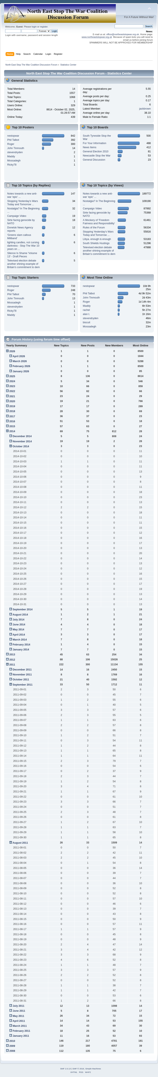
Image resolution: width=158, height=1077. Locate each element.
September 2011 (22, 684)
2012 (12, 659)
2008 (12, 1051)
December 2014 (22, 436)
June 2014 (19, 624)
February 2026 (21, 366)
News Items (89, 147)
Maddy (11, 156)
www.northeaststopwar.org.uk (97, 37)
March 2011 (20, 1026)
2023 (12, 386)
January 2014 (21, 649)
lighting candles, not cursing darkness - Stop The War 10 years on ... (23, 245)
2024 (12, 381)
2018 (12, 411)
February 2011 (21, 1030)
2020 (12, 401)
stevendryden (15, 152)
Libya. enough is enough (97, 239)
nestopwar (13, 135)
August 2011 (20, 842)
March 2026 (20, 361)
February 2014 (21, 644)
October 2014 (21, 446)
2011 (12, 664)
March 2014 (20, 639)
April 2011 (19, 1021)
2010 (12, 1041)
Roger (10, 144)
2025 (12, 376)
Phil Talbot (13, 139)
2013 (12, 654)
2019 (12, 406)
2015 (12, 426)
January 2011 (21, 1035)
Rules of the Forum (94, 227)
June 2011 (19, 1010)
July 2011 (18, 1005)
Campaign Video (16, 216)
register (44, 26)
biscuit (86, 322)
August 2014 (20, 614)
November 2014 (22, 441)
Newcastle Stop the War (96, 155)
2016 (12, 421)
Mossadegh (13, 160)
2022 (12, 391)
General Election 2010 (95, 151)
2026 (12, 351)
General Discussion (94, 159)
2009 (12, 1046)
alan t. (86, 314)
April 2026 (19, 356)
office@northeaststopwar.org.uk (122, 34)
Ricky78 (11, 164)
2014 (12, 431)
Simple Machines (93, 1068)
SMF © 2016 (78, 1068)
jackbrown (145, 108)
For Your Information (94, 143)
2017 (12, 416)
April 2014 (19, 634)
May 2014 (18, 629)
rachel (86, 310)
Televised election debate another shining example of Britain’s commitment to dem (23, 264)
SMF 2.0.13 (65, 1068)
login (34, 26)
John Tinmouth (15, 148)
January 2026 (21, 371)
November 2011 (22, 674)
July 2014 (18, 619)
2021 (12, 396)
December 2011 (22, 669)
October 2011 (21, 679)
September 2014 (22, 609)
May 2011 (18, 1016)
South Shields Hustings (96, 243)
